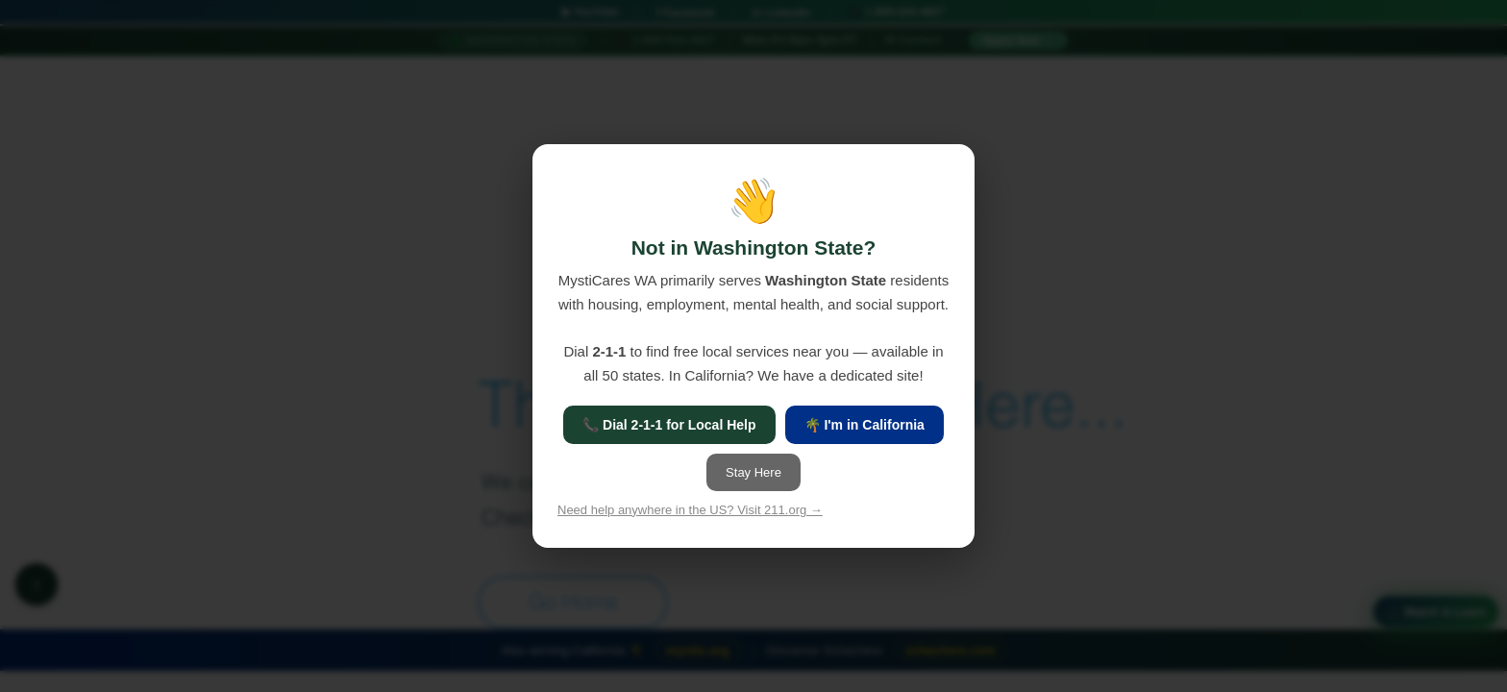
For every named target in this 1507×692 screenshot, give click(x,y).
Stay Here (753, 472)
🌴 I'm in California (864, 424)
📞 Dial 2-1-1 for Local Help (668, 424)
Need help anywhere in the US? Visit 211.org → (690, 510)
